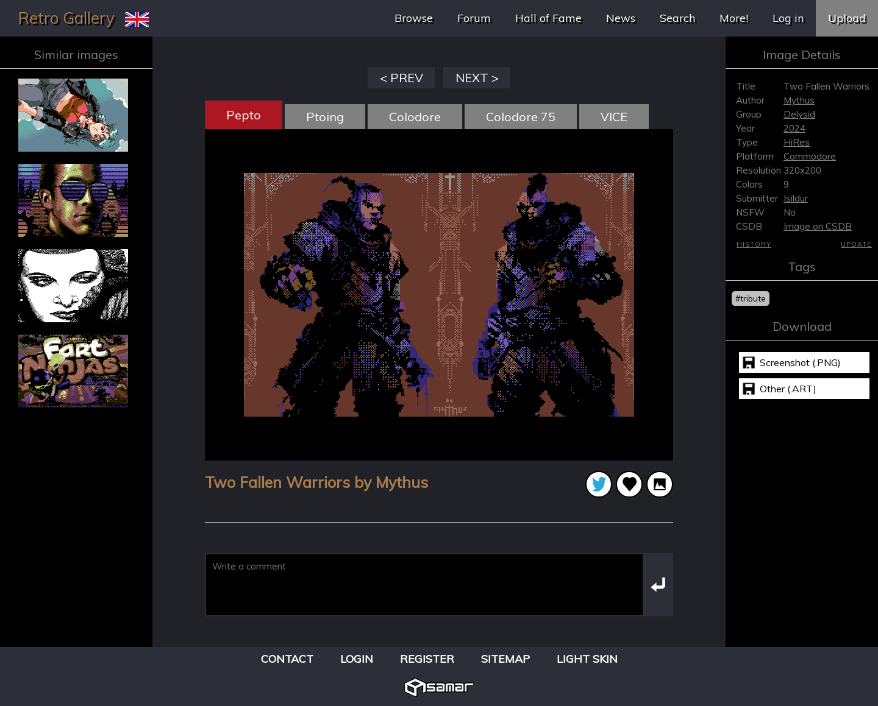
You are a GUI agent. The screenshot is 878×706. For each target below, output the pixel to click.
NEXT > (477, 77)
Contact (287, 659)
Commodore (809, 156)
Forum (474, 18)
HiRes (796, 142)
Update (856, 244)
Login (356, 659)
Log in (788, 18)
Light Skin (587, 659)
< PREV (401, 77)
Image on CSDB (817, 226)
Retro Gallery (66, 18)
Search (677, 18)
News (620, 18)
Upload (847, 18)
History (754, 244)
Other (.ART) (788, 389)
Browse (413, 18)
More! (733, 18)
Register (427, 659)
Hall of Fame (548, 18)
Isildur (795, 198)
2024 (794, 128)
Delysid (799, 114)
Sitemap (505, 659)
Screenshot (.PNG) (800, 362)
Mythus (799, 100)
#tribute (750, 298)
